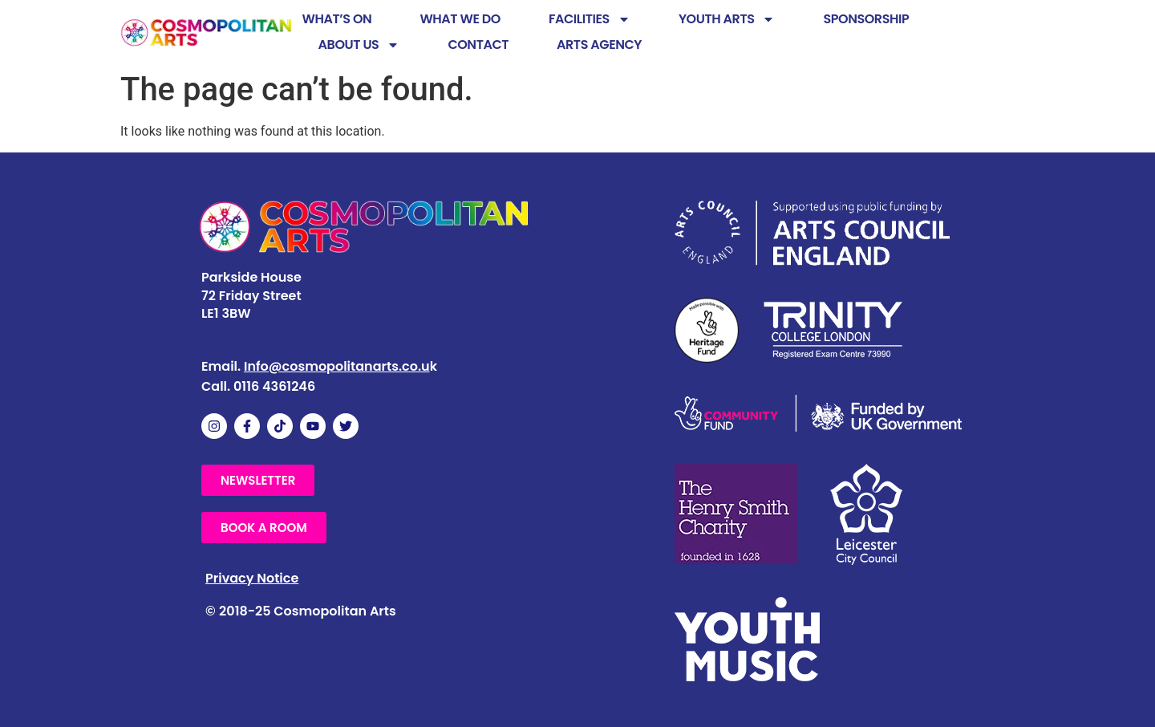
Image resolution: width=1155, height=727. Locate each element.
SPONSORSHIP (866, 19)
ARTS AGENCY (599, 44)
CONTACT (478, 44)
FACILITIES (589, 19)
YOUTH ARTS (727, 19)
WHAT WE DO (459, 19)
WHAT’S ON (337, 19)
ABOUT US (359, 45)
